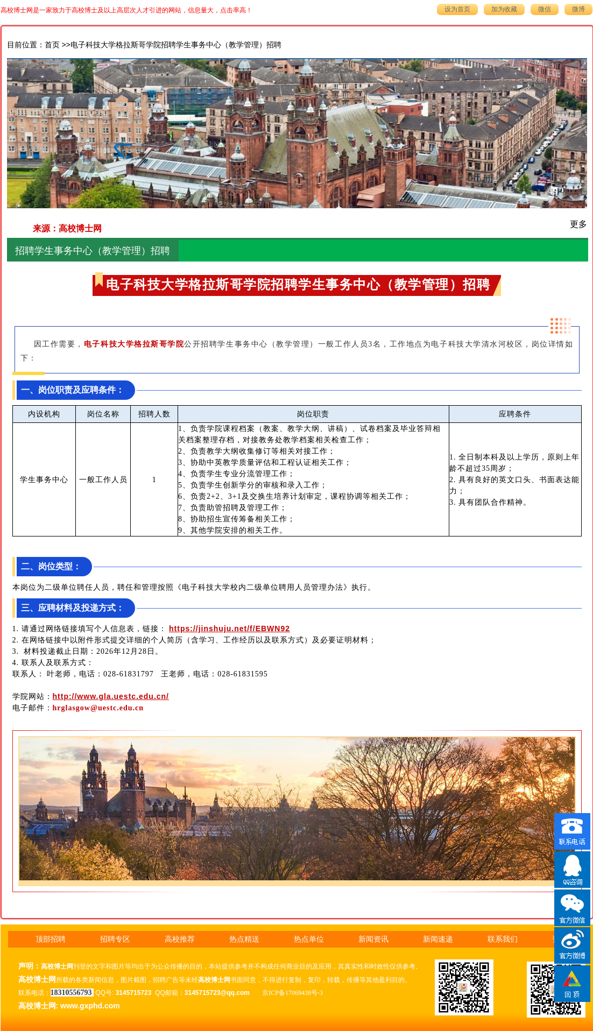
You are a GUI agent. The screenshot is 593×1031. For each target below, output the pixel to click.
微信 (544, 9)
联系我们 (503, 939)
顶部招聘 (51, 939)
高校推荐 (180, 939)
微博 (578, 9)
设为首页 (457, 9)
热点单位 (309, 939)
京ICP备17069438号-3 (292, 993)
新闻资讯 (373, 939)
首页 (52, 45)
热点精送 (244, 939)
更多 (578, 224)
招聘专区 (115, 939)
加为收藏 (504, 9)
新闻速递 (438, 939)
